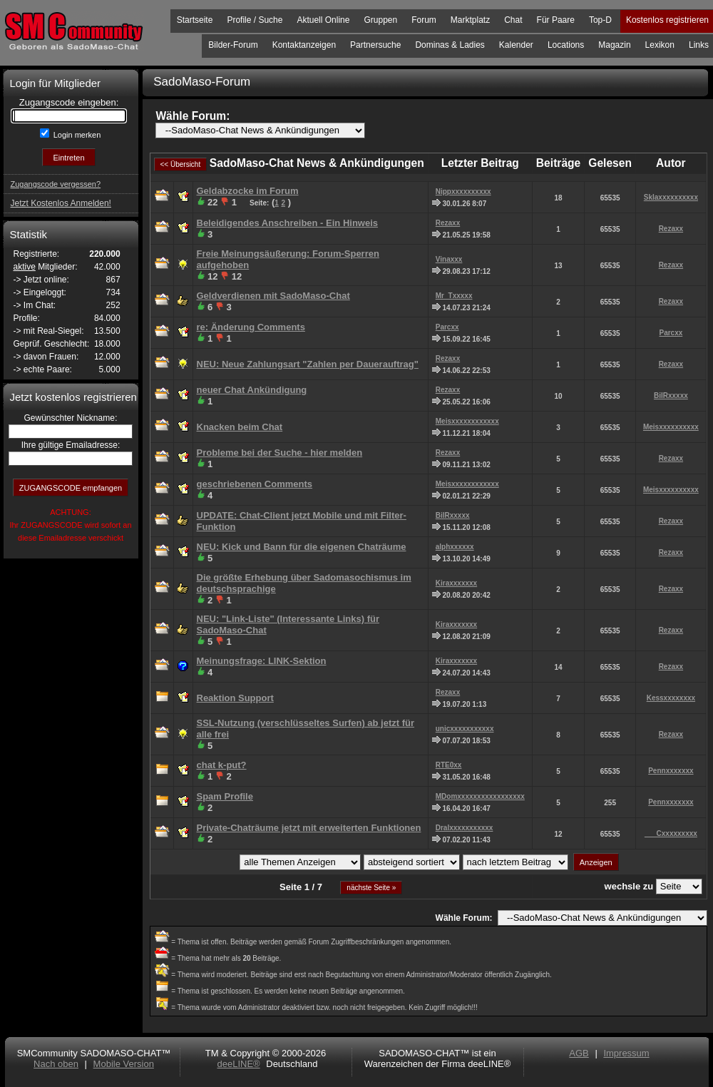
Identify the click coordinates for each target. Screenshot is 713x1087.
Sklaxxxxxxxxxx (671, 197)
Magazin (614, 45)
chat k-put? (222, 765)
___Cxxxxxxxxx (671, 833)
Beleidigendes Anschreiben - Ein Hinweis (288, 223)
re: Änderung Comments (251, 327)
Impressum (626, 1053)
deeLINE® (238, 1063)
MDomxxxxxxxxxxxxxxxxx (480, 796)
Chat (513, 20)
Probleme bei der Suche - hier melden (280, 452)
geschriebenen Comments (255, 484)
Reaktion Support (235, 698)
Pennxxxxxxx (670, 771)
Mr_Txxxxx (454, 296)
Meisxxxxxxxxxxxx (467, 421)
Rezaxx (448, 223)
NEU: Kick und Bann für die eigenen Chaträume (301, 546)
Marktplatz (470, 20)
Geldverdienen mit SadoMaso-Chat (273, 295)
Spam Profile (225, 796)
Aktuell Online (323, 20)
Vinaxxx (449, 259)
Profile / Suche (254, 20)
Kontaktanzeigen (304, 45)
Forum (423, 20)
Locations (566, 45)
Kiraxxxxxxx (456, 583)
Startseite (195, 20)
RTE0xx (449, 765)
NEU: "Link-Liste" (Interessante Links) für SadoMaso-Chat (288, 624)
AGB (578, 1053)
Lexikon (659, 45)
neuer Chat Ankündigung (252, 389)
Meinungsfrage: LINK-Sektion (262, 660)
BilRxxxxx (671, 395)
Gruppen (380, 20)
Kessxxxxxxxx (671, 698)
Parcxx (447, 327)
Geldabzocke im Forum (248, 190)
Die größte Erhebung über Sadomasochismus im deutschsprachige (304, 583)
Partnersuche (375, 45)
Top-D (600, 20)
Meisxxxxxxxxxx (671, 427)
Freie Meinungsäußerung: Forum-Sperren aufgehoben (288, 259)
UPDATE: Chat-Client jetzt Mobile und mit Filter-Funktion (301, 521)
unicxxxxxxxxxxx (465, 729)
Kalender (516, 45)
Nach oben (56, 1063)
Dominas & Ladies (449, 45)
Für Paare (556, 20)
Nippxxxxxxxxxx (463, 191)
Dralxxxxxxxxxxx (464, 828)
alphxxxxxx (455, 547)
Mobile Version (123, 1063)
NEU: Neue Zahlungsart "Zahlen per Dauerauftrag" (308, 364)
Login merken (76, 135)
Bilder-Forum (232, 45)
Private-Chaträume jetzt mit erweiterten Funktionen (309, 827)
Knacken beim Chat (240, 427)
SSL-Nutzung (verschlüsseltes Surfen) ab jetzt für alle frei (306, 729)
